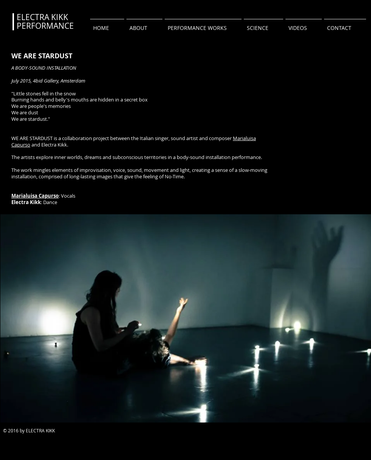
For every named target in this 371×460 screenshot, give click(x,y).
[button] (203, 24)
